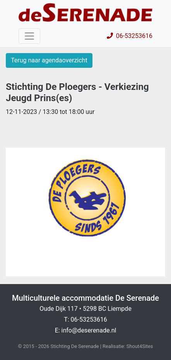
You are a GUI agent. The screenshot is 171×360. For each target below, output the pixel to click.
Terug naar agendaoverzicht (49, 60)
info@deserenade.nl (89, 330)
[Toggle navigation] (29, 36)
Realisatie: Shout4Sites (128, 346)
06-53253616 (129, 36)
